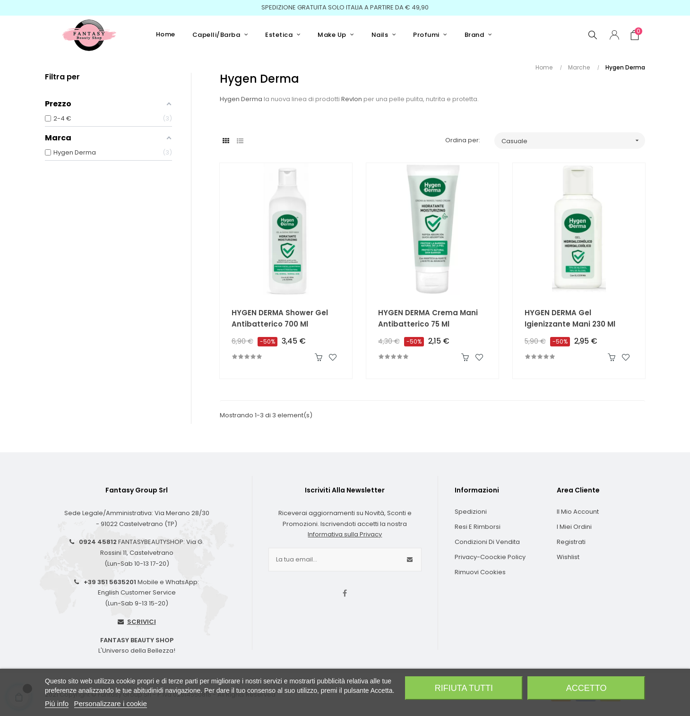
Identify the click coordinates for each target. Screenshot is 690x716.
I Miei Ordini (574, 526)
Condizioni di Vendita (487, 541)
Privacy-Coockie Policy (490, 556)
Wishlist (568, 556)
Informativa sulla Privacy (345, 534)
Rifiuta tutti (464, 688)
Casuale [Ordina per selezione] (573, 140)
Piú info (57, 703)
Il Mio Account (578, 511)
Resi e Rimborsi (477, 526)
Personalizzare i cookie (110, 703)
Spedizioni (471, 511)
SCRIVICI (141, 621)
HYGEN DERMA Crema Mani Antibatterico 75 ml (428, 318)
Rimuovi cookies (480, 572)
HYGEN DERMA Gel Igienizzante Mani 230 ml (570, 318)
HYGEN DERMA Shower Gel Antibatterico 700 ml (280, 318)
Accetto (586, 688)
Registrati (571, 541)
